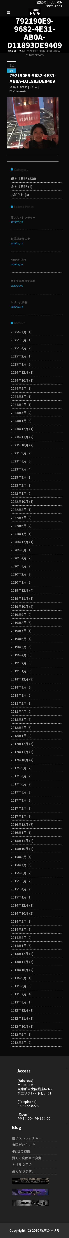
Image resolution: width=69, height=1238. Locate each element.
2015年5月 (18, 880)
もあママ (22, 87)
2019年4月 (18, 654)
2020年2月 (18, 574)
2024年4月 (18, 404)
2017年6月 (18, 784)
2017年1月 (18, 816)
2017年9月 (18, 767)
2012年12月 (19, 1010)
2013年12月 (19, 953)
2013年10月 (19, 969)
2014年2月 (18, 937)
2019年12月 (19, 590)
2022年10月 (19, 501)
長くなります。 (23, 1171)
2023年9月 (18, 453)
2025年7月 (18, 331)
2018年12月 (19, 679)
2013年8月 (18, 985)
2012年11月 (19, 1018)
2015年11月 (19, 840)
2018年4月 (18, 711)
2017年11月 (19, 751)
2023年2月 (18, 485)
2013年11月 (19, 961)
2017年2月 (18, 808)
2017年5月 (18, 792)
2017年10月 (19, 759)
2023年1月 (18, 493)
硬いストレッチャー (23, 217)
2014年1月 (18, 945)
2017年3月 (18, 800)
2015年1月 (18, 897)
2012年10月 (19, 1026)
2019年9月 (18, 614)
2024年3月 (18, 412)
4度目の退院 (18, 260)
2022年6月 (18, 525)
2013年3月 (18, 1002)
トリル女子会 (19, 302)
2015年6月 (18, 872)
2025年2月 (18, 356)
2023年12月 (19, 428)
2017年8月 (18, 776)
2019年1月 (18, 671)
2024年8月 (18, 388)
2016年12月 (19, 824)
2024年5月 (18, 396)
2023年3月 (18, 477)
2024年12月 (19, 372)
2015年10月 (19, 848)
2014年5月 (18, 921)
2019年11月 (19, 598)
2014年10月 (19, 913)
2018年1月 (18, 735)
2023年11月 (19, 436)
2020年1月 (18, 582)
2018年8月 (18, 695)
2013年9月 (18, 977)
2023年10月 (19, 444)
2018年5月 (18, 703)
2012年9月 (18, 1034)
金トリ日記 (19, 186)
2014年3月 (18, 929)
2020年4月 (18, 558)
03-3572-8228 (27, 1105)
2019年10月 (19, 606)
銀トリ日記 (19, 178)
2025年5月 (18, 339)
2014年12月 (19, 905)
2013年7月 (18, 994)
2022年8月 (18, 509)
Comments (19, 91)
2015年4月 (18, 889)
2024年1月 (18, 420)
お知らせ (17, 194)
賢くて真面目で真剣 (23, 281)
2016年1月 (18, 832)
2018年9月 (18, 687)
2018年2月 (18, 727)
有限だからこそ (20, 238)
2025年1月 (18, 364)
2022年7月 (18, 517)
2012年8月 (18, 1042)
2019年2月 (18, 662)
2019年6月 (18, 638)
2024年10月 (19, 380)
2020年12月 (19, 541)
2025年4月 (18, 348)
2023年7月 (18, 469)
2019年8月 (18, 622)
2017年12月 (19, 743)
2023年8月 (18, 461)
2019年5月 (18, 646)
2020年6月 (18, 549)
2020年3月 (18, 566)
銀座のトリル (16, 51)
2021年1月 (18, 533)
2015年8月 (18, 856)
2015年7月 (18, 864)
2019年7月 (18, 630)
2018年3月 (18, 719)
